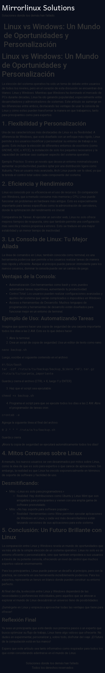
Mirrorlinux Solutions (38, 7)
